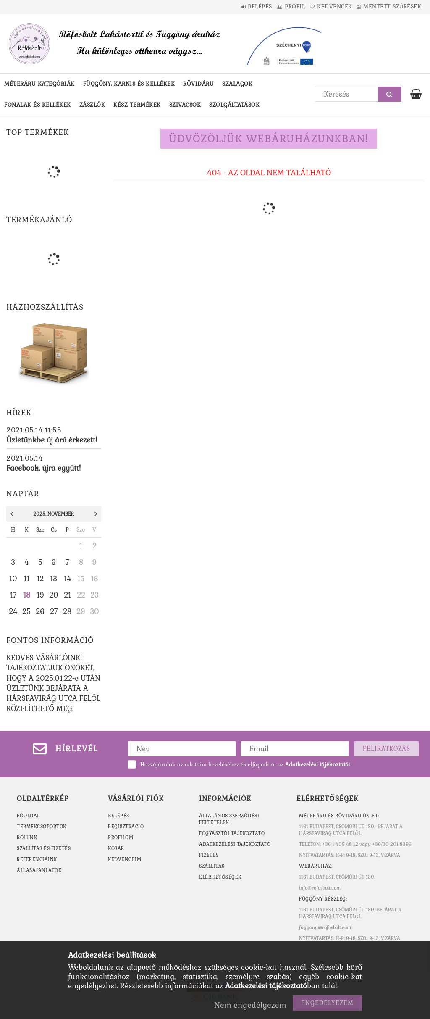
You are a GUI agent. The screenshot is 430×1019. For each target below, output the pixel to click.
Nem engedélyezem (250, 1005)
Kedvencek (323, 6)
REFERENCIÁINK (37, 859)
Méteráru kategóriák (39, 83)
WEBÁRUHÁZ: (315, 866)
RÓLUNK (27, 837)
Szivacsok (185, 104)
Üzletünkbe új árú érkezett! (51, 440)
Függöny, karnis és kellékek (129, 83)
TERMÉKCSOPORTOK (41, 826)
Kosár (116, 848)
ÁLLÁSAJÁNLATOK (39, 870)
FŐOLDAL (28, 816)
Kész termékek (137, 104)
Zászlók (92, 104)
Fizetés (209, 855)
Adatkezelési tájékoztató (234, 844)
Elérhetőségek (220, 877)
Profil (275, 6)
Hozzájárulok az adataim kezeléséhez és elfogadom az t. (245, 764)
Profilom (120, 837)
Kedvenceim (124, 859)
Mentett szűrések (388, 6)
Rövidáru (198, 83)
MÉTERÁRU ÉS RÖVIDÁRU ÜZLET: (339, 816)
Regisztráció (126, 826)
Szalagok (237, 83)
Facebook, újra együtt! (43, 468)
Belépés (232, 6)
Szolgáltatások (234, 104)
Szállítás (212, 866)
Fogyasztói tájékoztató (232, 833)
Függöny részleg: (323, 899)
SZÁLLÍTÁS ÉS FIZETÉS (44, 848)
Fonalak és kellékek (37, 104)
